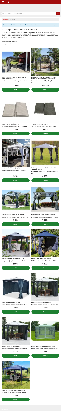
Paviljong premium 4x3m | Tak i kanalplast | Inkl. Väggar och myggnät (14, 78)
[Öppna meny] (3, 2)
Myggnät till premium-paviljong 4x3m (41, 302)
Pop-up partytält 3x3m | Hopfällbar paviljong (13, 390)
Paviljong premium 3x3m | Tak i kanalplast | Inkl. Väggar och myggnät (44, 168)
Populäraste (17, 44)
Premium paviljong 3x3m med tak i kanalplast (43, 214)
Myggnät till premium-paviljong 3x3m (11, 346)
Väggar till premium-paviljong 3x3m (11, 302)
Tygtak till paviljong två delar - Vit (10, 124)
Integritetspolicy (4, 409)
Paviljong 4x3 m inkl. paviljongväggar (11, 168)
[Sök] (58, 13)
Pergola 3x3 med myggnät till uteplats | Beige (43, 346)
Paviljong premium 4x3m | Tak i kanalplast (13, 214)
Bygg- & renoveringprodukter (30, 8)
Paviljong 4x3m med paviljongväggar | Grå (13, 258)
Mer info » (15, 89)
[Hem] (8, 2)
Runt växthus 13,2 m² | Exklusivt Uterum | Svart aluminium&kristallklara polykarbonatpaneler (43, 78)
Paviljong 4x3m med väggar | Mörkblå (41, 258)
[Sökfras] (28, 13)
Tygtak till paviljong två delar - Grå (40, 124)
